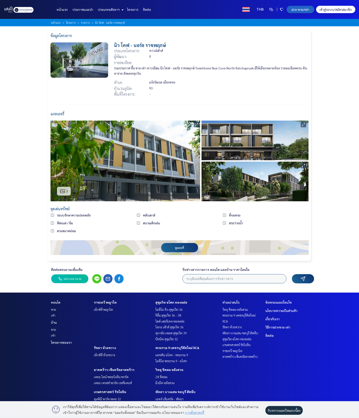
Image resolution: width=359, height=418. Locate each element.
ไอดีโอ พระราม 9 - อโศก (171, 361)
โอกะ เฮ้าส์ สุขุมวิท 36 (169, 327)
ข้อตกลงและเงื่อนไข (278, 302)
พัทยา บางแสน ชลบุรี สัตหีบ (175, 392)
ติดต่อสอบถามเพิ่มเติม (67, 269)
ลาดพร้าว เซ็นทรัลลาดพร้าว (114, 370)
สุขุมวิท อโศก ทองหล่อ (171, 302)
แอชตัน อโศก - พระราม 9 (171, 355)
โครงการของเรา (61, 342)
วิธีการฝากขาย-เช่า (277, 327)
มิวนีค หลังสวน (165, 383)
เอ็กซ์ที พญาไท (103, 309)
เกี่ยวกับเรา (272, 319)
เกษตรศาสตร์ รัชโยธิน (110, 392)
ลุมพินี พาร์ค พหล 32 (107, 399)
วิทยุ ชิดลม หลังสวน (169, 370)
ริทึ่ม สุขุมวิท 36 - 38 (168, 315)
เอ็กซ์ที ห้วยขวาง (104, 355)
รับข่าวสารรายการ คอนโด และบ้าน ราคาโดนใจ (215, 269)
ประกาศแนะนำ (82, 9)
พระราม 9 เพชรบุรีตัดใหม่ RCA (177, 348)
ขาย (53, 309)
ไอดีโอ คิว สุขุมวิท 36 (169, 309)
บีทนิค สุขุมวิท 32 (166, 339)
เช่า (53, 315)
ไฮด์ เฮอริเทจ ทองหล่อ (169, 321)
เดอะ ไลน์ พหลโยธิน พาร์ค (111, 377)
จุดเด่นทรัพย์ (60, 208)
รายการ (85, 22)
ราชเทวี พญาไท (105, 302)
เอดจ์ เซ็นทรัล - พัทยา (169, 399)
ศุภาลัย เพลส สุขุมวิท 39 (171, 333)
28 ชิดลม (161, 377)
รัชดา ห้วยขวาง (105, 348)
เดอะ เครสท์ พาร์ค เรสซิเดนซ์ (113, 383)
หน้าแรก (62, 9)
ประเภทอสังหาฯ (110, 9)
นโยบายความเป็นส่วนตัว (281, 310)
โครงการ (132, 9)
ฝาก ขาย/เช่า (300, 9)
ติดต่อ (147, 9)
